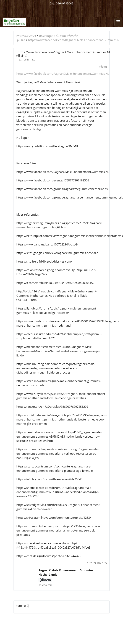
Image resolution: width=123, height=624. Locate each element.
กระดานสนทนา (26, 36)
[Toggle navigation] (118, 22)
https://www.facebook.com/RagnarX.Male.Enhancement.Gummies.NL (74, 40)
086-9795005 (64, 4)
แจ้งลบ (102, 66)
